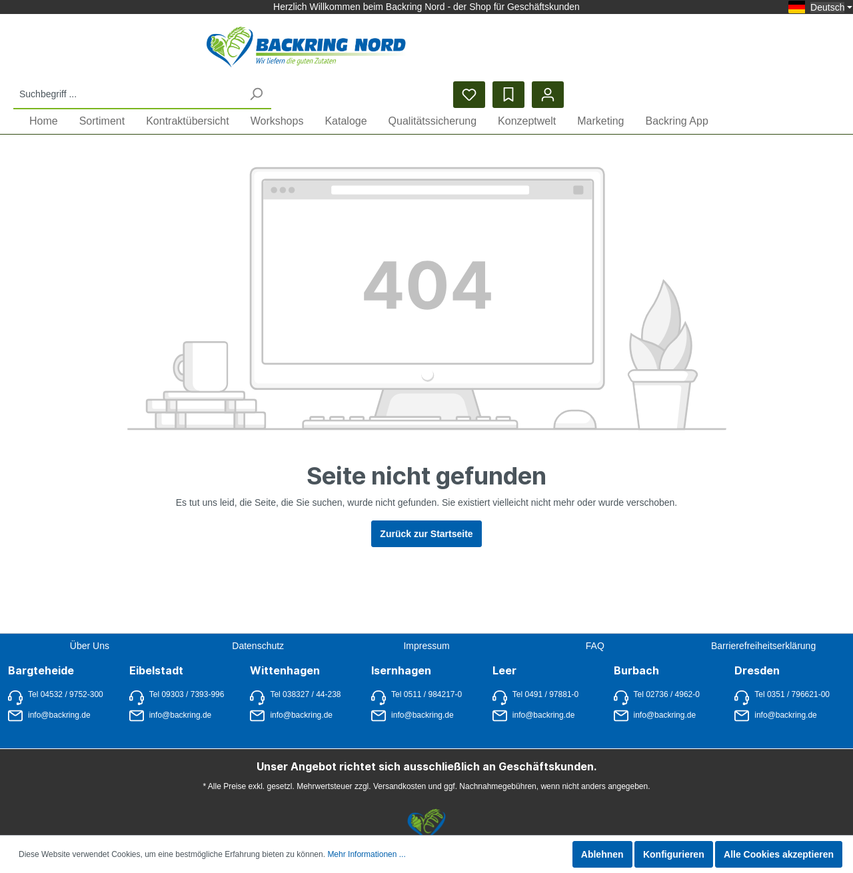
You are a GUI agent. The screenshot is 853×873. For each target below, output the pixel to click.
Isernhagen (401, 647)
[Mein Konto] (832, 50)
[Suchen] (539, 49)
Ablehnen (602, 854)
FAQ (595, 623)
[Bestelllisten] (793, 50)
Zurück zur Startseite (426, 511)
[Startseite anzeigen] (142, 50)
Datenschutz (258, 623)
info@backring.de (49, 693)
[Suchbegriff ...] (412, 49)
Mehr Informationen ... (366, 854)
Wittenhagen (285, 647)
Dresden (757, 647)
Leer (504, 647)
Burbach (636, 647)
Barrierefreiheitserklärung (763, 623)
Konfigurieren (673, 854)
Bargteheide (41, 647)
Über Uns (89, 623)
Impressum (426, 623)
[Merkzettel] (754, 50)
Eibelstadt (156, 647)
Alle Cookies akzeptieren (779, 854)
